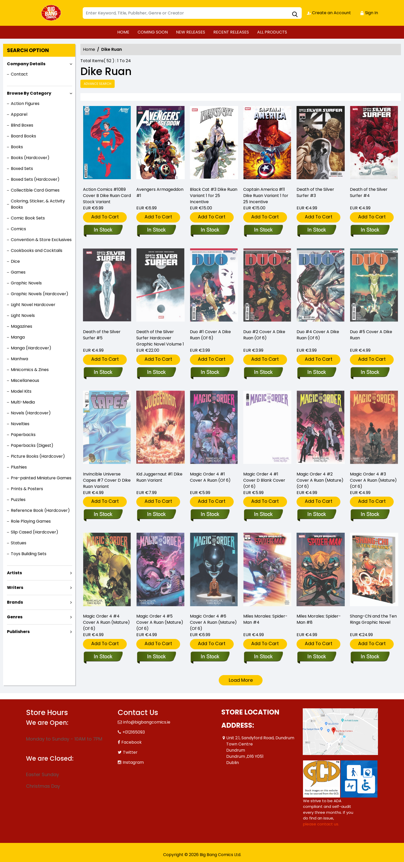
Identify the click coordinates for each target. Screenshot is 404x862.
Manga (18, 337)
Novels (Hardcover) (31, 413)
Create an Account (329, 13)
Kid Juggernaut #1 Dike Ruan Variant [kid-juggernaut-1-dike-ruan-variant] (159, 477)
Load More (241, 680)
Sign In (369, 13)
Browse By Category (29, 93)
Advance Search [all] (97, 83)
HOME (123, 32)
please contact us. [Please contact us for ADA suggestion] (321, 824)
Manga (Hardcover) (31, 348)
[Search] (192, 13)
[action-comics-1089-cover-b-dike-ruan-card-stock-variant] (107, 144)
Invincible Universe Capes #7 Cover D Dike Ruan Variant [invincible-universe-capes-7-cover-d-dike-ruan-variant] (107, 480)
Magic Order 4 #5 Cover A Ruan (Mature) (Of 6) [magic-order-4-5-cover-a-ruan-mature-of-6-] (159, 622)
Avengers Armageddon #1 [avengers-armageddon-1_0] (159, 192)
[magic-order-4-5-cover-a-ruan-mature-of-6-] (156, 657)
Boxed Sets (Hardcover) (35, 179)
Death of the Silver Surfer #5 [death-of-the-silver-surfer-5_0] (102, 335)
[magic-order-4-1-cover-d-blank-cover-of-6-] (263, 514)
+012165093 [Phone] (133, 732)
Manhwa (19, 359)
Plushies (19, 467)
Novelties (20, 424)
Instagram (133, 762)
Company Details (26, 64)
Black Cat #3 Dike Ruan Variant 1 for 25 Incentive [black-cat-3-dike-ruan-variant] (213, 195)
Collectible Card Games (35, 190)
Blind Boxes (22, 125)
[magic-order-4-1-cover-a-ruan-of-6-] (210, 514)
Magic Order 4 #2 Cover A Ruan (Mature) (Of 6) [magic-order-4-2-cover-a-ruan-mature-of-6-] (320, 480)
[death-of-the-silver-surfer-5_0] (103, 372)
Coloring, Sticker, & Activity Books (38, 204)
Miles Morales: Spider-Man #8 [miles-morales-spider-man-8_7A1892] (319, 619)
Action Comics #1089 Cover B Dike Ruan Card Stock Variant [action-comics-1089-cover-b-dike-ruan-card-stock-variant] (107, 195)
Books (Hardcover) (30, 158)
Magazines (21, 326)
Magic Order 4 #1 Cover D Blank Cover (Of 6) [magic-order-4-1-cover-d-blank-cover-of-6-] (264, 480)
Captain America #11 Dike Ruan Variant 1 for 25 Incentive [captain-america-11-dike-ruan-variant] (265, 195)
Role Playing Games (31, 521)
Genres (14, 617)
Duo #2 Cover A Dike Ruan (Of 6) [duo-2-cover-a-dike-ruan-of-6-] (264, 335)
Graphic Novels (26, 283)
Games (18, 272)
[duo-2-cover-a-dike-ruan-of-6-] (263, 372)
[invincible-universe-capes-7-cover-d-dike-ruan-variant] (103, 514)
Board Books (23, 136)
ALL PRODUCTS (272, 32)
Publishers (18, 632)
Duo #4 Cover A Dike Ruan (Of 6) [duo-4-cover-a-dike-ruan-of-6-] (318, 335)
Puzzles (18, 500)
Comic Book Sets (28, 218)
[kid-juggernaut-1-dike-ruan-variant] (156, 514)
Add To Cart (105, 217)
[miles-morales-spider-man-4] (263, 657)
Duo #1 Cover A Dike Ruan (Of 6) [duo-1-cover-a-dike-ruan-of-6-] (210, 335)
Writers (15, 587)
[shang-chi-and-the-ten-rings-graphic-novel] (370, 657)
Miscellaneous (25, 380)
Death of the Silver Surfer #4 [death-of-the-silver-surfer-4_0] (369, 192)
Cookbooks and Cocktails (36, 250)
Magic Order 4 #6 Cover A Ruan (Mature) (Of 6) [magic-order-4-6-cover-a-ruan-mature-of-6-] (213, 622)
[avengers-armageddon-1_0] (160, 144)
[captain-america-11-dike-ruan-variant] (267, 144)
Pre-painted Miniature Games (41, 478)
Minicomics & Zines (30, 370)
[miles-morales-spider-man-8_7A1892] (316, 657)
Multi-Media (23, 402)
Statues (18, 543)
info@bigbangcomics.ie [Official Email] (146, 722)
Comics (18, 229)
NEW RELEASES (190, 32)
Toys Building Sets (28, 554)
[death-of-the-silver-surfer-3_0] (321, 144)
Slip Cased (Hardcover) (34, 532)
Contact (19, 74)
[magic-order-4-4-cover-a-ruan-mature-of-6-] (103, 657)
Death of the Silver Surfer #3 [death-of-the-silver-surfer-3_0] (315, 192)
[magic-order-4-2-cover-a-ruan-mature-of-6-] (316, 514)
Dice (15, 261)
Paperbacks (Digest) (32, 445)
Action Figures (25, 103)
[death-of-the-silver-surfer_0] (156, 372)
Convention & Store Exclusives (41, 240)
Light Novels (23, 315)
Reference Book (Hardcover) (40, 510)
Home (89, 49)
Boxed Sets (22, 168)
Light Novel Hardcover (33, 305)
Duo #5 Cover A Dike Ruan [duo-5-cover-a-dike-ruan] (371, 335)
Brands (15, 602)
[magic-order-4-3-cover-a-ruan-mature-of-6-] (370, 514)
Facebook (131, 742)
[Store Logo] (52, 13)
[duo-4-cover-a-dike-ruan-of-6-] (316, 372)
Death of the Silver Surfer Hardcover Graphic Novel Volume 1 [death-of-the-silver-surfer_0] (160, 338)
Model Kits (21, 391)
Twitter (130, 752)
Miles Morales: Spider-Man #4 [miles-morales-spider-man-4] (265, 619)
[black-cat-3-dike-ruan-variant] (214, 144)
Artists (14, 573)
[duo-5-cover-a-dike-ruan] (370, 372)
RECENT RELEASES (231, 32)
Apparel (19, 114)
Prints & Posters (27, 489)
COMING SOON (153, 32)
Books (17, 147)
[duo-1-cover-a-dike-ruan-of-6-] (210, 372)
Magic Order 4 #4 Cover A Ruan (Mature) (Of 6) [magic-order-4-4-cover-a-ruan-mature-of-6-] (106, 622)
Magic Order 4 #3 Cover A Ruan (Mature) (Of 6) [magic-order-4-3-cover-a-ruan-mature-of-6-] (373, 480)
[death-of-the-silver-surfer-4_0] (374, 144)
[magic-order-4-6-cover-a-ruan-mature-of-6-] (210, 657)
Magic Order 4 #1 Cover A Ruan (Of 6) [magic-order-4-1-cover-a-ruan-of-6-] (210, 477)
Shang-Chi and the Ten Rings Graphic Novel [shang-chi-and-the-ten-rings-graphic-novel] (373, 619)
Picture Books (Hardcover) (38, 456)
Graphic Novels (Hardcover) (39, 294)
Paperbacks (23, 435)
